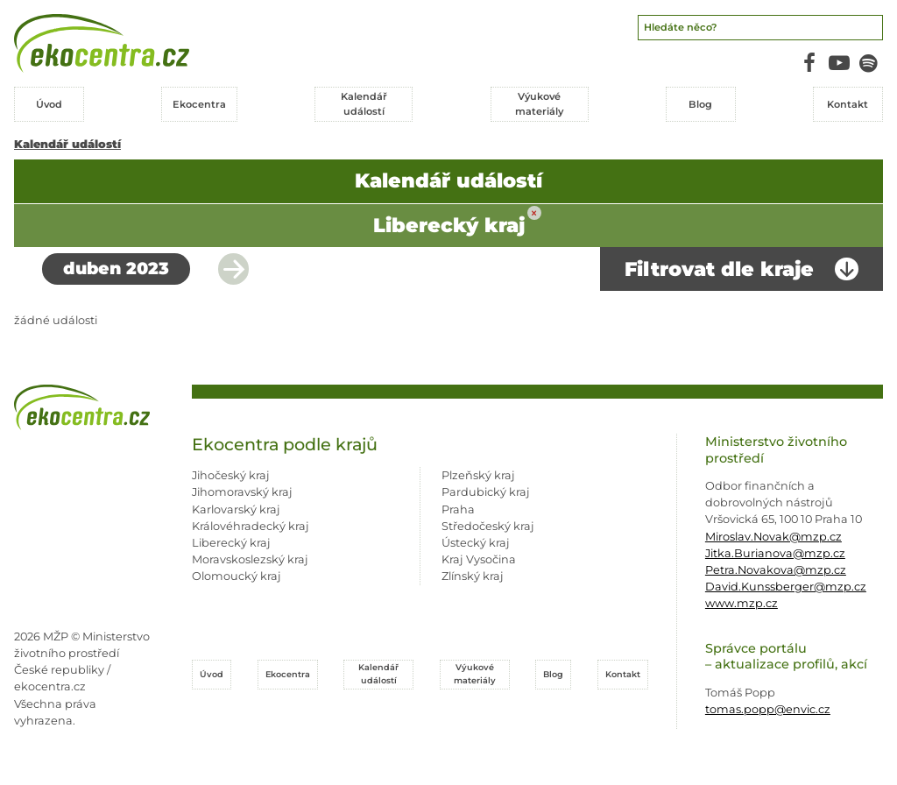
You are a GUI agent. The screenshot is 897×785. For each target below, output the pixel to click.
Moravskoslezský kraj (250, 559)
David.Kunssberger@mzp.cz (785, 586)
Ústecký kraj (475, 542)
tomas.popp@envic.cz (767, 709)
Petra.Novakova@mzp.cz (775, 569)
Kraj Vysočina (478, 559)
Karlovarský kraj (236, 509)
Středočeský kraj (487, 526)
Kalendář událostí (67, 144)
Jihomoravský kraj (242, 492)
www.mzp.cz (741, 603)
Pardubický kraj (485, 492)
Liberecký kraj (231, 542)
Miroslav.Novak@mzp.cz (773, 536)
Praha (458, 509)
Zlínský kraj (472, 576)
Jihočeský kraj (231, 475)
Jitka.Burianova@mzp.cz (775, 553)
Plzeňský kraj (478, 475)
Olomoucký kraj (236, 576)
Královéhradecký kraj (250, 526)
